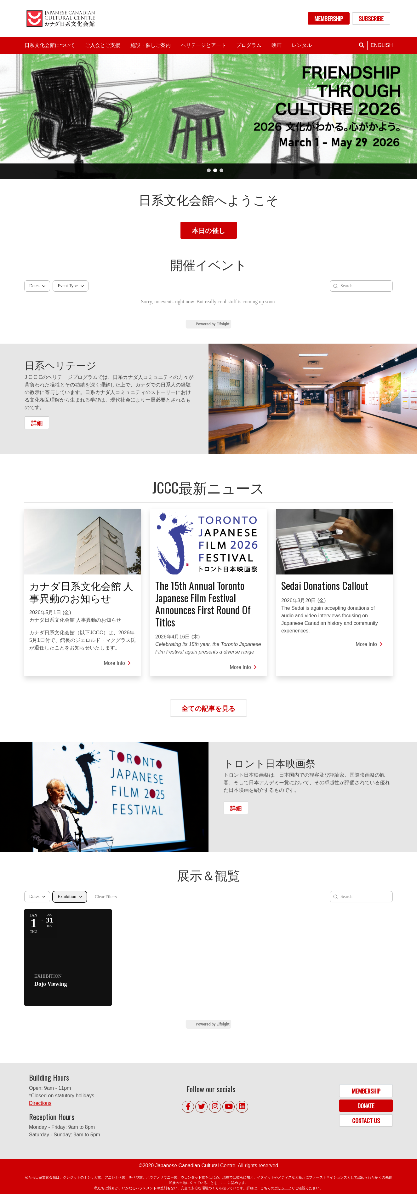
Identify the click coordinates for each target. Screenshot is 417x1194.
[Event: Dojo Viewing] (68, 957)
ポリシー (281, 1188)
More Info (117, 663)
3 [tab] (221, 170)
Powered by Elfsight (212, 324)
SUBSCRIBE (371, 18)
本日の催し (209, 230)
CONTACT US (366, 1120)
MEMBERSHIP (328, 18)
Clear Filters (106, 896)
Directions (40, 1103)
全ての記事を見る (208, 708)
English (382, 45)
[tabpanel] (208, 116)
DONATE (365, 1105)
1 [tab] (209, 170)
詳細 (37, 422)
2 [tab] (215, 170)
